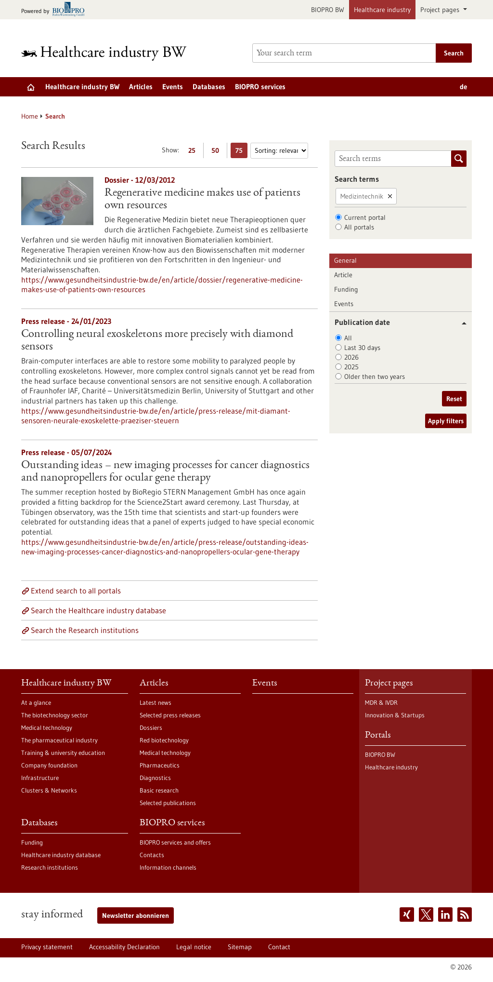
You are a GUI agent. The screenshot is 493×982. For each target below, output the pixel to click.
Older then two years (374, 376)
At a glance (36, 702)
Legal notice (193, 946)
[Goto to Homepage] (110, 53)
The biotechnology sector (54, 715)
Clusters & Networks (49, 790)
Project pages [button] (440, 9)
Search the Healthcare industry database (98, 610)
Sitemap (240, 946)
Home (29, 116)
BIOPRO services (260, 86)
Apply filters (446, 421)
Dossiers (151, 727)
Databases (209, 86)
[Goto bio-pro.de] (55, 10)
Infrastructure (40, 777)
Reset (454, 398)
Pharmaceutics (160, 765)
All (348, 338)
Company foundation (49, 765)
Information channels (168, 867)
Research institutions (49, 867)
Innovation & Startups (395, 715)
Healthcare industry (382, 9)
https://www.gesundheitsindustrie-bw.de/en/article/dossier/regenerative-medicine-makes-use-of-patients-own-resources (162, 284)
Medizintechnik (361, 196)
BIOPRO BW (327, 9)
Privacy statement (47, 946)
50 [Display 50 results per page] (217, 152)
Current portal (365, 217)
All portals (359, 227)
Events (172, 86)
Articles (141, 86)
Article (343, 274)
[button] (460, 323)
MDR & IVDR (381, 702)
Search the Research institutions (85, 630)
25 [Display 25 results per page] (194, 152)
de (463, 86)
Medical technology (46, 727)
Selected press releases (170, 715)
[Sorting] (279, 151)
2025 (351, 367)
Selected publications (168, 803)
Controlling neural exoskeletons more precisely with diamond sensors (157, 341)
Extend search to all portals (76, 590)
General (345, 260)
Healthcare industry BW (82, 86)
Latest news (155, 702)
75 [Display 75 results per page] (241, 152)
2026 (351, 357)
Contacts (152, 855)
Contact (279, 946)
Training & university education (63, 752)
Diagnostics (155, 777)
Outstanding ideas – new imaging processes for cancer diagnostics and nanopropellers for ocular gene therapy (165, 472)
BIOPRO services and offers (175, 842)
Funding (346, 289)
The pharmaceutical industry (59, 740)
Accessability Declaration (124, 946)
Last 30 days (362, 347)
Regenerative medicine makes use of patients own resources (202, 200)
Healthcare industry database (61, 855)
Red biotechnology (164, 740)
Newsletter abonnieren (135, 915)
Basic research (159, 790)
